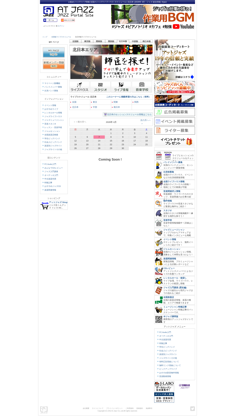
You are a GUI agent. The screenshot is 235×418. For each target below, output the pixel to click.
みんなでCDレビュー (53, 168)
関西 (136, 102)
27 (87, 148)
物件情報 (167, 201)
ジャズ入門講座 (51, 171)
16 (123, 140)
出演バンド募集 (51, 91)
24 (134, 144)
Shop (127, 32)
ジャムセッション (52, 131)
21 (99, 144)
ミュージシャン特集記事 (175, 307)
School (108, 32)
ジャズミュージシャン (54, 120)
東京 (94, 102)
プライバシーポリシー (114, 408)
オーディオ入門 (51, 175)
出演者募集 (168, 172)
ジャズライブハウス (53, 116)
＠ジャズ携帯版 (170, 316)
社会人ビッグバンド (53, 142)
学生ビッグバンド (52, 138)
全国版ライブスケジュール (61, 37)
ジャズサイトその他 (53, 149)
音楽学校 (167, 220)
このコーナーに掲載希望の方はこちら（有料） (128, 97)
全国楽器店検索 (51, 135)
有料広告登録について (169, 362)
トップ (44, 37)
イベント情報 (50, 105)
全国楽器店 (168, 297)
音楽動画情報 (165, 376)
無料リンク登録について (170, 365)
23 (123, 144)
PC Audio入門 (50, 164)
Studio (89, 32)
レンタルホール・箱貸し (175, 278)
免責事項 (149, 408)
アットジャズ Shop (58, 202)
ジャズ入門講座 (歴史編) (175, 287)
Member (183, 32)
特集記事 (48, 183)
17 (134, 140)
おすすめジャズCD (52, 186)
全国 (73, 102)
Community (145, 32)
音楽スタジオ (50, 124)
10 (134, 137)
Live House (52, 32)
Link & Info (164, 32)
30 (123, 148)
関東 (115, 102)
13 (87, 140)
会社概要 (86, 408)
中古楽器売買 (50, 179)
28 (99, 148)
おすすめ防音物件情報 (169, 373)
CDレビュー (169, 268)
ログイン (61, 26)
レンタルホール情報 (53, 113)
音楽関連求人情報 (171, 191)
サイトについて (97, 408)
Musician (70, 32)
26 (75, 148)
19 (75, 144)
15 (111, 140)
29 (111, 148)
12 (75, 140)
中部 (94, 107)
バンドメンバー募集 (53, 87)
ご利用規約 (129, 408)
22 (111, 144)
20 (87, 144)
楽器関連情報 (50, 190)
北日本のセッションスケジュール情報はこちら (129, 114)
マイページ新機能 (52, 83)
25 (146, 144)
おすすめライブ (51, 109)
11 (146, 137)
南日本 (116, 107)
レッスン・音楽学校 (53, 127)
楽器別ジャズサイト (53, 146)
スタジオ (167, 210)
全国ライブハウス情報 (174, 181)
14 (99, 140)
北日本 (74, 107)
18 (146, 140)
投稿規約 (139, 408)
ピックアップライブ (168, 369)
